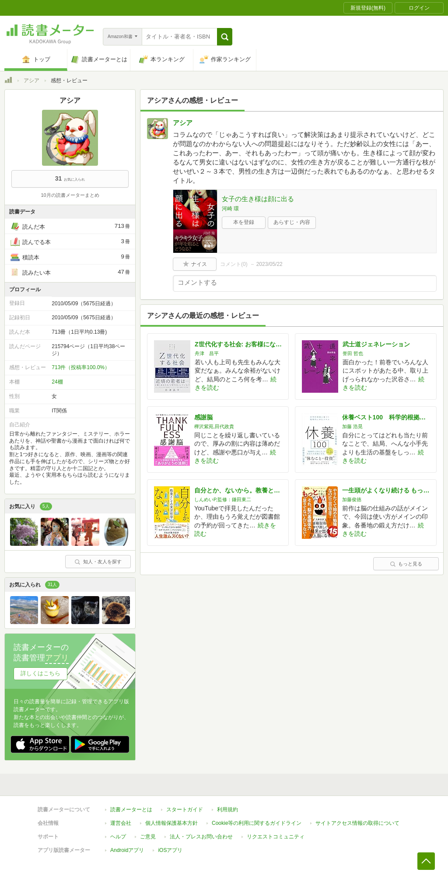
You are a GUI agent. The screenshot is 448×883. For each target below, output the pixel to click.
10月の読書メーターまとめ (70, 195)
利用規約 (227, 809)
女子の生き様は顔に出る (258, 198)
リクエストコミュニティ (275, 836)
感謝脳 (203, 417)
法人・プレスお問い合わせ (201, 836)
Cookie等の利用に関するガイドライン (256, 823)
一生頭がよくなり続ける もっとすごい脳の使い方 (386, 490)
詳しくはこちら (40, 673)
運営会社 (120, 823)
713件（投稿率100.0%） (81, 367)
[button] (224, 36)
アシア (31, 80)
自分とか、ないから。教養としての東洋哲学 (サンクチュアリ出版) (238, 490)
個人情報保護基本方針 (171, 823)
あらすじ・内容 (291, 222)
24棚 (57, 382)
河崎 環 (230, 209)
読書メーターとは (131, 809)
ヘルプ (118, 836)
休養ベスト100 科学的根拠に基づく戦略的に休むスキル (386, 417)
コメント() (234, 264)
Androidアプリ (127, 850)
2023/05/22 (269, 264)
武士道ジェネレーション (376, 344)
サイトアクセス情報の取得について (357, 823)
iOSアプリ (170, 850)
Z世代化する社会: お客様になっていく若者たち (238, 344)
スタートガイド (184, 809)
